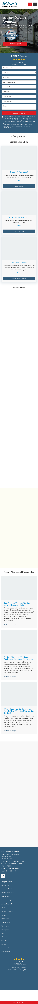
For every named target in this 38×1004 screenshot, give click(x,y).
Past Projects (6, 951)
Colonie (3, 915)
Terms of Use (26, 126)
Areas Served (6, 904)
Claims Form (5, 896)
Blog (2, 933)
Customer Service (7, 889)
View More (5, 926)
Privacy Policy (7, 127)
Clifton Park (5, 919)
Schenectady (5, 922)
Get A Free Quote (15, 44)
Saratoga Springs (7, 911)
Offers (3, 944)
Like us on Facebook (19, 278)
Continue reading (10, 625)
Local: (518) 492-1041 (8, 871)
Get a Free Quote (19, 1002)
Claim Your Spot (19, 231)
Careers (4, 940)
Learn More (19, 186)
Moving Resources (7, 892)
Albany (3, 908)
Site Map (23, 968)
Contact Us (5, 885)
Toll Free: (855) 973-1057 (10, 869)
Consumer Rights (7, 900)
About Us (4, 937)
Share (19, 180)
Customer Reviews (7, 948)
